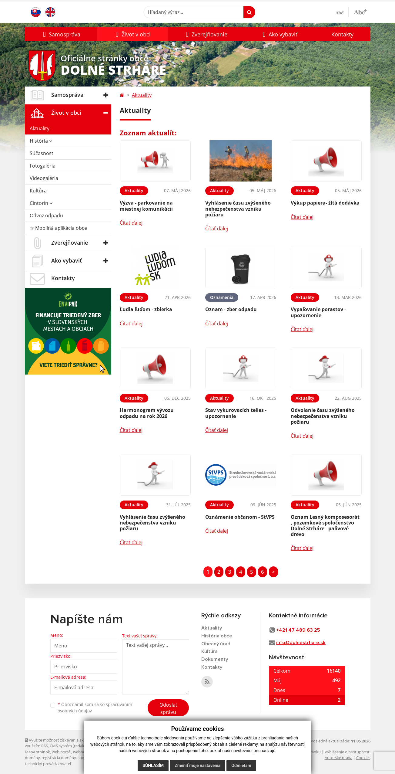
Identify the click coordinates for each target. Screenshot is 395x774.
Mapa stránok (37, 752)
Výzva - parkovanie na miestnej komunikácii (146, 205)
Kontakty (342, 34)
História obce (217, 636)
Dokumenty (214, 660)
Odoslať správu (168, 708)
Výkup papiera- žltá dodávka (325, 202)
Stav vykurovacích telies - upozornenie (235, 413)
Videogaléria (44, 178)
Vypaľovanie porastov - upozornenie (318, 312)
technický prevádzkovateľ (48, 763)
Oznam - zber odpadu (231, 309)
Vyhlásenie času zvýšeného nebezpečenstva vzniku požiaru (238, 208)
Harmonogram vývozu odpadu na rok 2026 (147, 413)
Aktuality (39, 128)
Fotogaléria (42, 165)
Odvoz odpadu (46, 215)
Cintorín (41, 203)
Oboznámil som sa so (95, 707)
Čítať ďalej (131, 222)
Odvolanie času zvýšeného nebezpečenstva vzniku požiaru (323, 416)
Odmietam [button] (241, 765)
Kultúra (38, 190)
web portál (61, 752)
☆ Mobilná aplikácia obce (58, 228)
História (41, 140)
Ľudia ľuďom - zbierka (146, 309)
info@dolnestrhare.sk (301, 642)
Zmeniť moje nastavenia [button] (197, 765)
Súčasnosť (41, 153)
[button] (61, 34)
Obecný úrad (216, 644)
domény (32, 757)
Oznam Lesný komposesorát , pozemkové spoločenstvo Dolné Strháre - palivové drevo (325, 526)
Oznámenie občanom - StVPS (240, 517)
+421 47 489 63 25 (298, 630)
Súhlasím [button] (153, 765)
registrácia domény (59, 757)
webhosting (83, 752)
